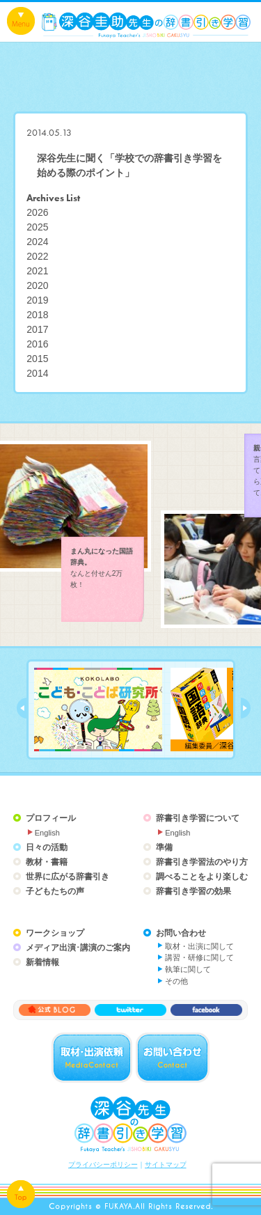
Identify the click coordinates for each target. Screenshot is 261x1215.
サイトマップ (166, 1164)
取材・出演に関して (199, 946)
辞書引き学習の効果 (193, 891)
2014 (37, 373)
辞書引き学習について (197, 818)
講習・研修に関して (199, 957)
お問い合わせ (181, 933)
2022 (37, 256)
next (246, 708)
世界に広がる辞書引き (67, 876)
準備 (164, 847)
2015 (37, 358)
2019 (37, 300)
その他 (176, 981)
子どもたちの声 (55, 891)
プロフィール (51, 818)
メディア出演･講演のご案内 (78, 948)
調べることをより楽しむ (202, 876)
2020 (37, 285)
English (47, 833)
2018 (37, 314)
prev (21, 708)
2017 (37, 329)
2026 (37, 212)
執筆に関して (188, 969)
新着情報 (42, 962)
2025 (37, 227)
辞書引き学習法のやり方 (202, 862)
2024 (37, 241)
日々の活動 (47, 847)
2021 (37, 270)
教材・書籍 (47, 862)
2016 (37, 344)
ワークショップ (55, 933)
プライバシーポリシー (103, 1164)
